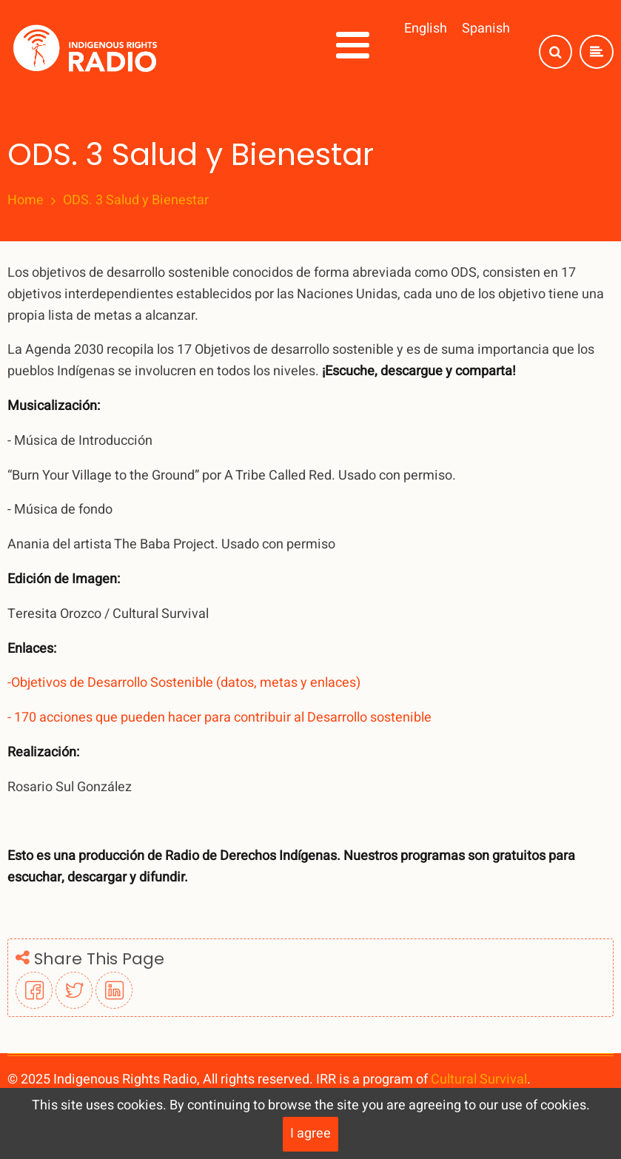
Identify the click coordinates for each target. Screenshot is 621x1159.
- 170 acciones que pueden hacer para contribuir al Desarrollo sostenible (219, 718)
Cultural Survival (479, 1079)
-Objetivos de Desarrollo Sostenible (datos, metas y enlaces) (183, 683)
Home (25, 200)
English (425, 28)
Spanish (486, 28)
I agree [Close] (310, 1133)
